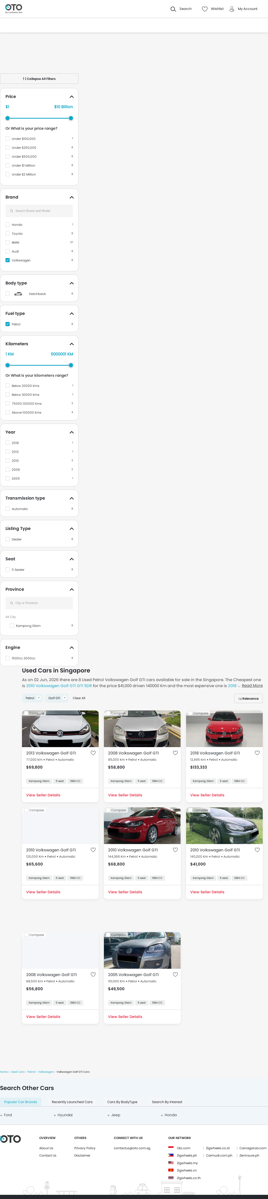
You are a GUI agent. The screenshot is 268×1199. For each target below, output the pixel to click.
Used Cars (17, 1072)
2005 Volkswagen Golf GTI (133, 974)
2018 (15, 443)
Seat (10, 559)
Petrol (16, 324)
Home (4, 1072)
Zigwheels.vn (187, 1170)
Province (14, 589)
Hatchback (37, 294)
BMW (15, 242)
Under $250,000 (24, 147)
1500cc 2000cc (23, 658)
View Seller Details (43, 795)
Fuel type (15, 313)
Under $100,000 (24, 138)
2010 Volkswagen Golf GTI (51, 850)
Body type (16, 283)
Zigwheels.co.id (218, 1148)
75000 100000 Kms (27, 403)
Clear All (79, 698)
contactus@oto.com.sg (132, 1148)
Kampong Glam (28, 625)
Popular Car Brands (20, 1101)
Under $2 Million (24, 174)
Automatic (20, 509)
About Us (46, 1148)
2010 (15, 460)
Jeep (115, 1115)
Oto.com (183, 1148)
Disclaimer (82, 1155)
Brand (11, 197)
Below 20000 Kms (25, 386)
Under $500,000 (24, 156)
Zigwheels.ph (187, 1155)
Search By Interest (167, 1101)
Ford (8, 1115)
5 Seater (18, 569)
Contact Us (47, 1155)
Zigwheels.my (187, 1163)
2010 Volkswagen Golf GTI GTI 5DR (59, 685)
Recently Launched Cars (72, 1101)
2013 (15, 452)
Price (10, 97)
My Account (248, 8)
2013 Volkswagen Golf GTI (51, 753)
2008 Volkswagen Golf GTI (133, 753)
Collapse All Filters (39, 78)
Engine (12, 647)
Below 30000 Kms (25, 394)
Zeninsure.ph (249, 1155)
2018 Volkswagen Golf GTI (215, 753)
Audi (15, 251)
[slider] (7, 118)
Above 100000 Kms (26, 412)
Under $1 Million (23, 165)
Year (10, 432)
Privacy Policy (85, 1148)
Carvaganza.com (252, 1148)
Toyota (17, 233)
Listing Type (18, 528)
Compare (36, 713)
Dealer (16, 539)
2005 (16, 478)
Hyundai (65, 1115)
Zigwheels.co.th (189, 1178)
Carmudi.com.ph (219, 1155)
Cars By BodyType (122, 1101)
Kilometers (16, 344)
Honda (17, 224)
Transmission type (25, 498)
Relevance (250, 698)
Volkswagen (21, 260)
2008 (16, 469)
